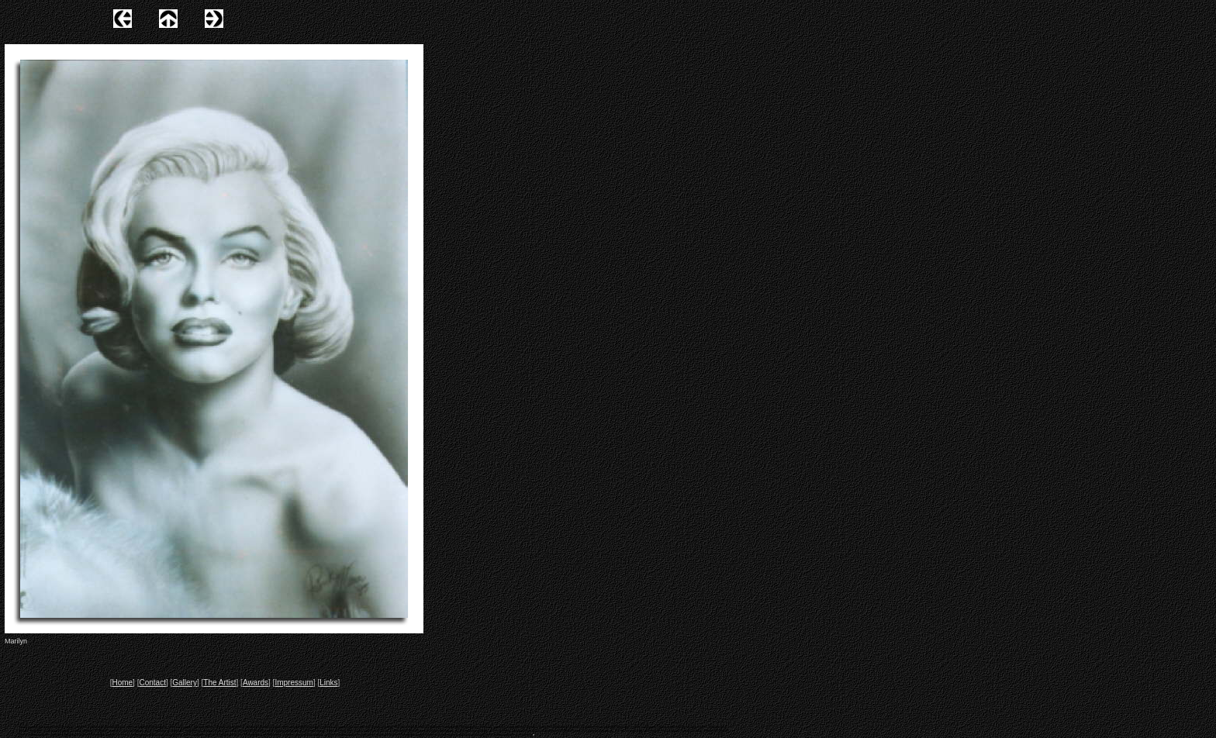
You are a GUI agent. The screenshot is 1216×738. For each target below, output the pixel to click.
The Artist (219, 682)
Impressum (294, 682)
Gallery (184, 682)
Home (122, 682)
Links (328, 682)
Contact (152, 682)
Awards (255, 682)
